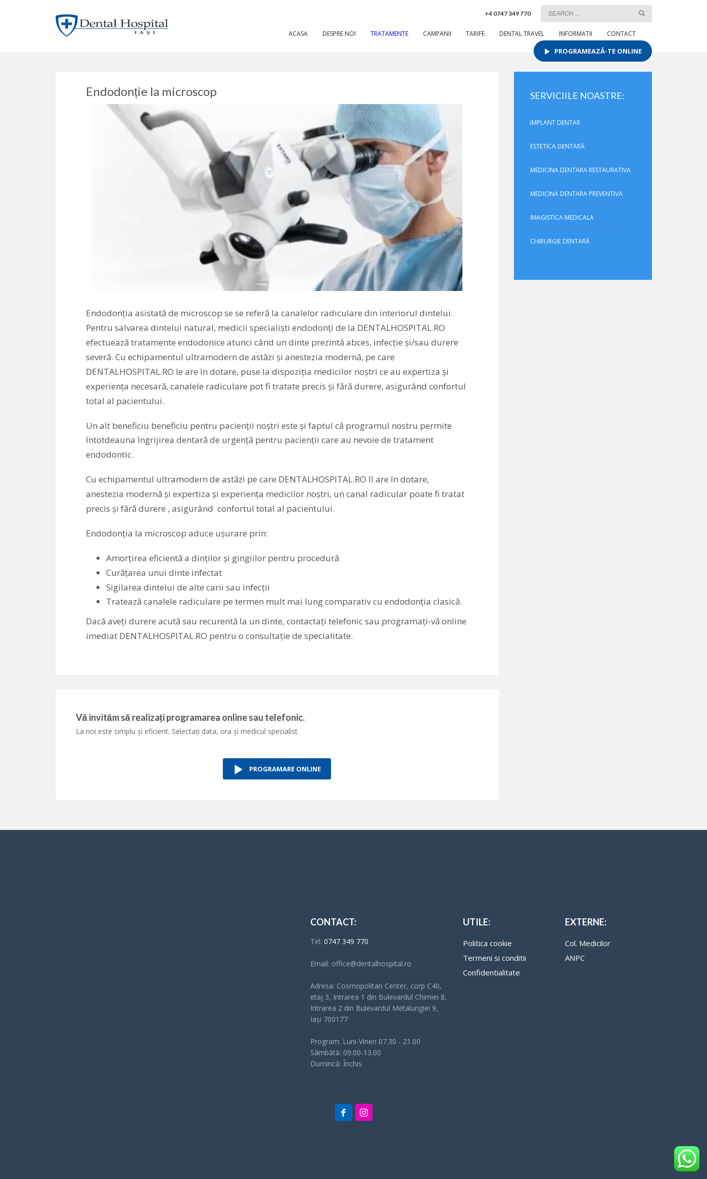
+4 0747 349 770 (508, 13)
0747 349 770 (346, 941)
